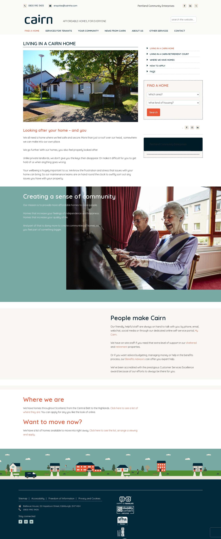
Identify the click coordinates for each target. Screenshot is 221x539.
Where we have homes (162, 60)
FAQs (152, 71)
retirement (121, 346)
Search (153, 112)
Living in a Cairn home (162, 48)
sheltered (191, 342)
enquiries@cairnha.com (62, 6)
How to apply (157, 65)
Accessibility (37, 498)
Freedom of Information (61, 498)
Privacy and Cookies (89, 498)
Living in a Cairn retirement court (169, 54)
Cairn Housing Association (38, 19)
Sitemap (23, 498)
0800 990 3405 (33, 6)
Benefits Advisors (135, 359)
